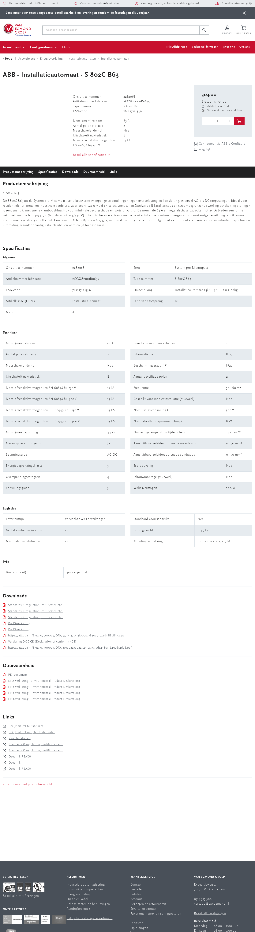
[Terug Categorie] (8, 58)
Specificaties (47, 172)
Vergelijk (204, 149)
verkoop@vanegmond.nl (211, 903)
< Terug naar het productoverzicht (27, 784)
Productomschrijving (18, 172)
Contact (244, 46)
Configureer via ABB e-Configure (219, 144)
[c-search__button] (204, 30)
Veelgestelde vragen (205, 46)
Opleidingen (139, 928)
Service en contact (143, 908)
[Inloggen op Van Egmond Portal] (227, 30)
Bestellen (137, 889)
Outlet (67, 47)
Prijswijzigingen (176, 46)
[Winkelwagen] (244, 30)
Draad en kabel (77, 899)
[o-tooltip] (217, 121)
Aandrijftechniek (78, 908)
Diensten (136, 923)
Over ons (229, 46)
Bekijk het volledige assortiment (90, 918)
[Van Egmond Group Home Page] (17, 29)
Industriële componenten (85, 889)
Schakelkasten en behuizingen (88, 904)
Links (113, 172)
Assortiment (12, 47)
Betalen (135, 894)
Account (136, 899)
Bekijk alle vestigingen (210, 913)
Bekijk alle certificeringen (21, 896)
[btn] (244, 12)
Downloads (70, 172)
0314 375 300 (203, 899)
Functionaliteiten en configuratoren (155, 913)
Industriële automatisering (86, 884)
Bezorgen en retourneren (148, 904)
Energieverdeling (79, 894)
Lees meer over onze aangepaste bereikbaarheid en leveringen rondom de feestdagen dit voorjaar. (78, 12)
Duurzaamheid (94, 172)
